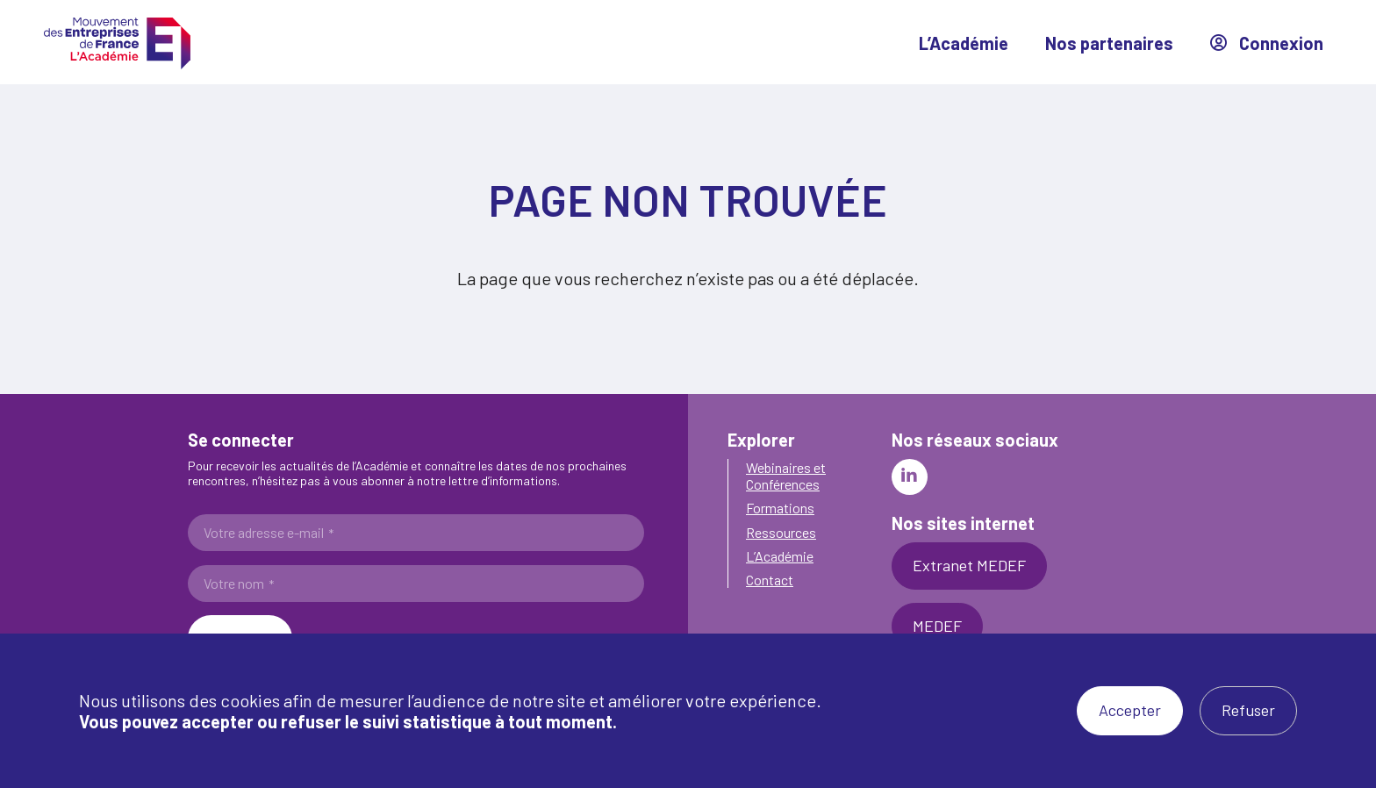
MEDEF (937, 625)
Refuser (1248, 710)
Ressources (781, 532)
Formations (780, 507)
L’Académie (963, 43)
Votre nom (239, 584)
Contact (769, 579)
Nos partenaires (1109, 43)
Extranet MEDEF (969, 565)
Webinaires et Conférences (786, 475)
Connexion (1266, 43)
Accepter (1130, 710)
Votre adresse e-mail (268, 533)
